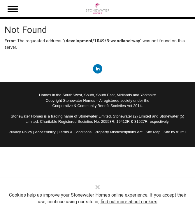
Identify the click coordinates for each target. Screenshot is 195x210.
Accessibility (45, 132)
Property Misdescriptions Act (119, 132)
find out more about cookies (129, 201)
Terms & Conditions (75, 132)
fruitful (181, 132)
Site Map (152, 132)
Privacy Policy (20, 132)
